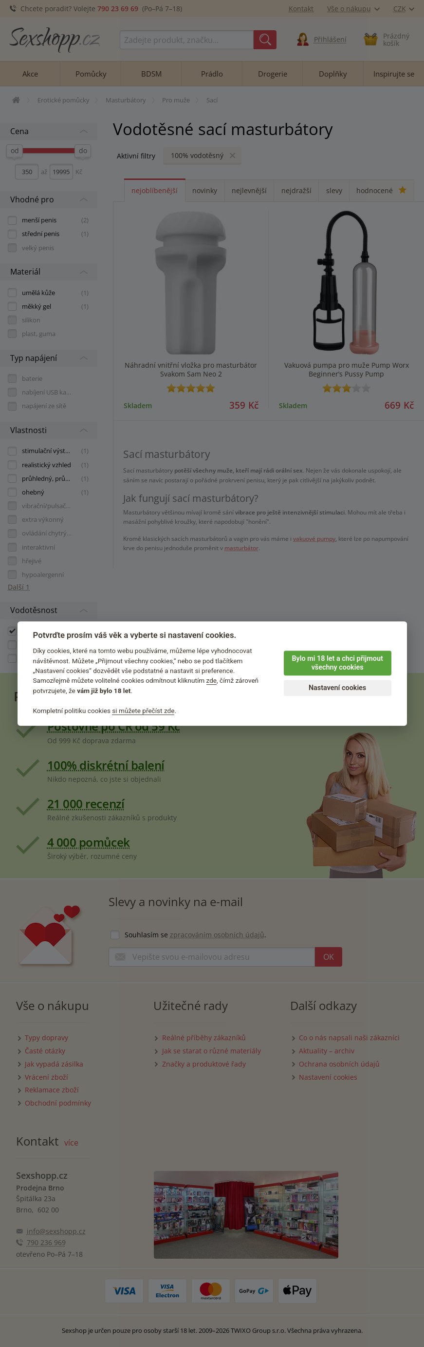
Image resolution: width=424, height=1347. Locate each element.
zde (211, 681)
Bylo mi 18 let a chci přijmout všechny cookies (337, 663)
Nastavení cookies (337, 688)
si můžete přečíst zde (143, 710)
